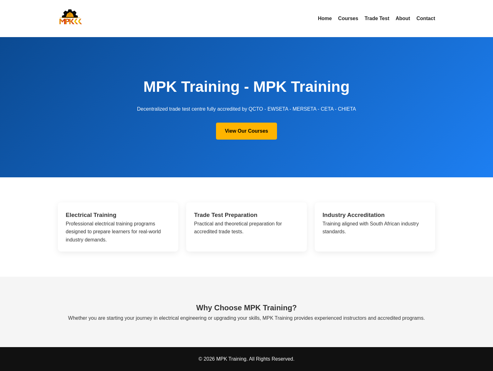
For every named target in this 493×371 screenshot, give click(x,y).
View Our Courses (246, 131)
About (403, 18)
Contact (425, 18)
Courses (348, 18)
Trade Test (376, 18)
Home (325, 18)
